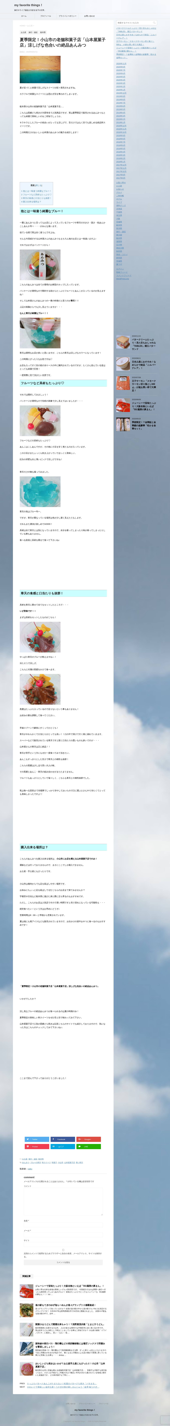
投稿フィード (122, 272)
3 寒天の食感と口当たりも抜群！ (36, 198)
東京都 (119, 235)
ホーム (24, 16)
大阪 (118, 218)
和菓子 (54, 1163)
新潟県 (119, 228)
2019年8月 (120, 99)
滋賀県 (119, 241)
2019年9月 (120, 96)
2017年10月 (121, 171)
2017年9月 (120, 175)
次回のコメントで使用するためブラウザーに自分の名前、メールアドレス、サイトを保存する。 (63, 1255)
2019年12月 (121, 93)
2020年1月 (120, 90)
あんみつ (25, 1163)
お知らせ (120, 189)
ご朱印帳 (120, 196)
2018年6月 (120, 145)
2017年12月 (121, 165)
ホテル (119, 199)
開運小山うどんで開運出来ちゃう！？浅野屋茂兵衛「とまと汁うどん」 (70, 1324)
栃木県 (41, 1159)
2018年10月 (121, 132)
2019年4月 (120, 113)
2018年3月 (120, 155)
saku (30, 1169)
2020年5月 (120, 77)
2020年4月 (120, 80)
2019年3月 (120, 116)
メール (27, 1230)
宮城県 (119, 222)
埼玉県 (119, 215)
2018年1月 (120, 162)
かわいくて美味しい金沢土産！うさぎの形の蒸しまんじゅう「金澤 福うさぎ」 (63, 1387)
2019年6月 (120, 106)
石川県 (119, 245)
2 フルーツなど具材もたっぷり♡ (36, 194)
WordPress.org (122, 279)
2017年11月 (121, 168)
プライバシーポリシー (67, 16)
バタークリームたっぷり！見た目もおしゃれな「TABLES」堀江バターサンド (144, 344)
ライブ (119, 202)
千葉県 (119, 212)
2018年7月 (120, 142)
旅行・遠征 (33, 1159)
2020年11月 (121, 64)
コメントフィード (124, 275)
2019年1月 (120, 122)
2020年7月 (120, 70)
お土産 (24, 1159)
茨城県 (119, 261)
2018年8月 (120, 139)
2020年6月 (120, 73)
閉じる (38, 185)
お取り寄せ (121, 183)
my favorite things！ (28, 5)
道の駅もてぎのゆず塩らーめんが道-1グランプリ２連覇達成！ (65, 1305)
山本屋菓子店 (69, 1163)
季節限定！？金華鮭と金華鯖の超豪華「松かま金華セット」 (144, 425)
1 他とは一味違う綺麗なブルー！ (36, 191)
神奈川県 (120, 248)
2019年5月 (120, 109)
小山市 (60, 1163)
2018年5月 (120, 148)
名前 (26, 1221)
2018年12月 (121, 126)
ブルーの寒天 (35, 1163)
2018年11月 (121, 129)
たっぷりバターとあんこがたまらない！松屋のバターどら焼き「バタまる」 (62, 1383)
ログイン (120, 269)
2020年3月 (120, 83)
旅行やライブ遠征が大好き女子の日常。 (85, 1415)
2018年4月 (120, 152)
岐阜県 (119, 225)
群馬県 (119, 258)
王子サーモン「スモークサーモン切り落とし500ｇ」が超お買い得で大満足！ (144, 386)
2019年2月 (120, 119)
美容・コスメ (122, 254)
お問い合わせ (89, 16)
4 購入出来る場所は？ (31, 201)
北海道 (119, 209)
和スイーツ (46, 1163)
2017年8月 (120, 178)
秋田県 (119, 251)
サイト (27, 1240)
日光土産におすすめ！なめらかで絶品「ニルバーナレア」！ (144, 365)
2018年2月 (120, 158)
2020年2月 (120, 86)
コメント (27, 1186)
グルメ (119, 192)
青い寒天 (79, 1163)
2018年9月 (120, 135)
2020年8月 (120, 67)
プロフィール (45, 16)
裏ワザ (119, 264)
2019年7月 (120, 103)
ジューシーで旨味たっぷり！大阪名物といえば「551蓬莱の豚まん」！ (69, 1286)
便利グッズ (121, 205)
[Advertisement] (63, 157)
